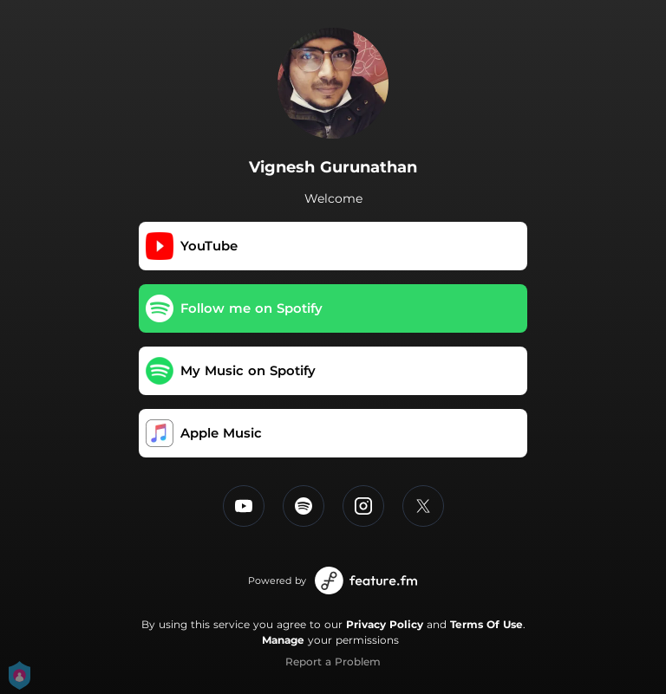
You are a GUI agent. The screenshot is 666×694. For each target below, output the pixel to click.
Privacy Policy (384, 624)
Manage (283, 639)
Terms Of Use (486, 624)
